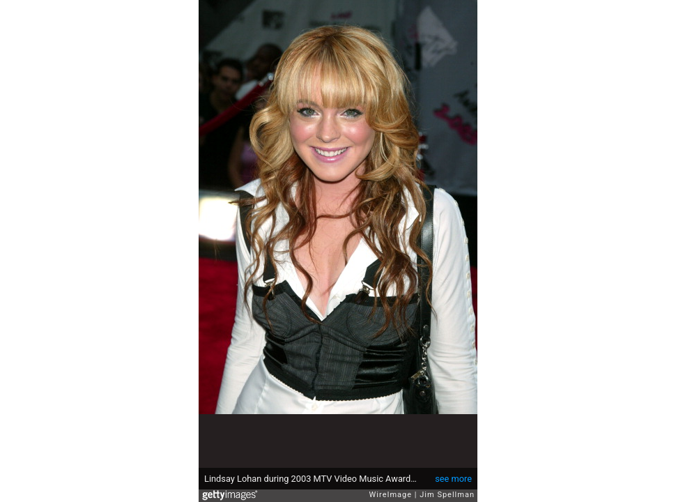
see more (453, 478)
